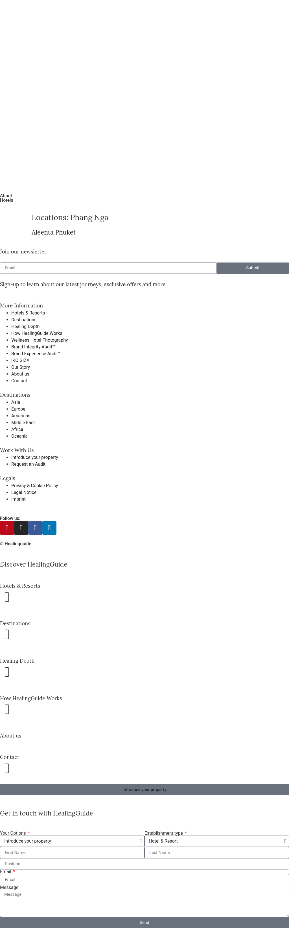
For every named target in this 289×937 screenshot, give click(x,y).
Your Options (13, 833)
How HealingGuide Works (31, 698)
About (6, 195)
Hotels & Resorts (20, 585)
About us (10, 735)
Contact (9, 757)
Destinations (15, 623)
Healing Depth (17, 660)
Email (6, 871)
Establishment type (164, 833)
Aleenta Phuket (54, 232)
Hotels (6, 200)
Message (9, 887)
